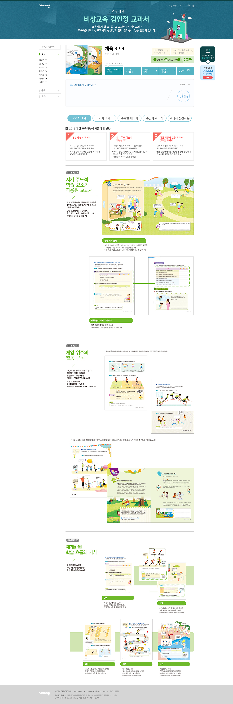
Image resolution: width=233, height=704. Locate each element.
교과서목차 (146, 71)
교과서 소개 (79, 118)
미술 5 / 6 (43, 67)
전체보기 (183, 84)
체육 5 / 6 (43, 75)
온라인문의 (114, 691)
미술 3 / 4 (43, 71)
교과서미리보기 (129, 71)
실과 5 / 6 (43, 82)
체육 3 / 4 (43, 78)
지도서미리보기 (164, 71)
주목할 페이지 (129, 118)
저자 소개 (104, 118)
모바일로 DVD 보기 (114, 63)
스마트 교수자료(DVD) (112, 71)
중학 (43, 90)
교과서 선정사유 (179, 118)
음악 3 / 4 (43, 64)
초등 (43, 54)
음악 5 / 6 (43, 60)
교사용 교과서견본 (184, 71)
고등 (43, 96)
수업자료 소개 (154, 118)
